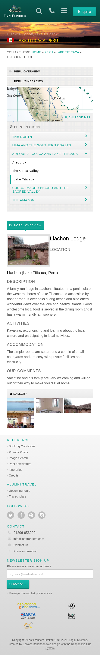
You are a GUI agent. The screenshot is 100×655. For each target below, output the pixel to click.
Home (36, 52)
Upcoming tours (19, 490)
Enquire (84, 11)
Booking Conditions (22, 446)
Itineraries (15, 469)
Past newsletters (20, 464)
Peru (48, 52)
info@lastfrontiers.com (25, 539)
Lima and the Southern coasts (41, 145)
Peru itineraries (28, 81)
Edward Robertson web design (41, 644)
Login (72, 640)
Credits (14, 475)
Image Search (18, 458)
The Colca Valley (25, 170)
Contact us (20, 545)
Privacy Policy (18, 452)
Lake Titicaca (67, 52)
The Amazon (23, 200)
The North (22, 136)
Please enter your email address (29, 566)
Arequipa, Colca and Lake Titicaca (45, 154)
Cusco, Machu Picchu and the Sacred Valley (40, 189)
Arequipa (19, 162)
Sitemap (82, 640)
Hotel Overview (25, 225)
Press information (25, 551)
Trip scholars (17, 496)
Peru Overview (24, 71)
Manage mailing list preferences (30, 593)
